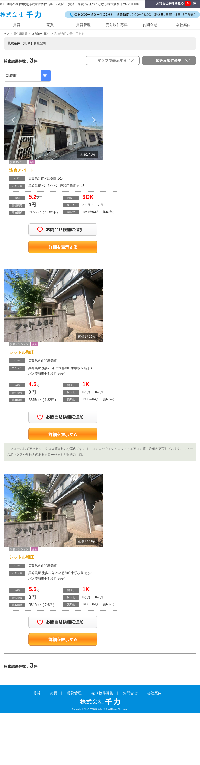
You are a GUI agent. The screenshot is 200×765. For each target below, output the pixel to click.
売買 (50, 25)
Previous (13, 120)
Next (94, 120)
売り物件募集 (117, 25)
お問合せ (150, 25)
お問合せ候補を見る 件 (176, 3)
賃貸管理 (83, 25)
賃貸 (16, 25)
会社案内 (183, 25)
